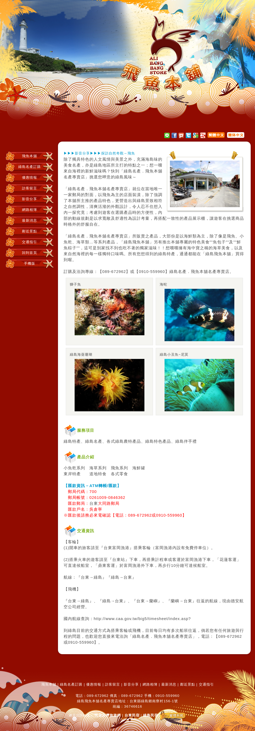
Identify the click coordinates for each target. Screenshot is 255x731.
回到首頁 (29, 253)
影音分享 (29, 199)
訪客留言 (29, 188)
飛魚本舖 (29, 156)
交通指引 (29, 242)
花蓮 (224, 559)
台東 (93, 503)
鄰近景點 (29, 231)
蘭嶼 (153, 601)
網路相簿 (29, 210)
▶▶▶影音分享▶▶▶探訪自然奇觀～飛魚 (99, 153)
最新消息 (29, 220)
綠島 (98, 165)
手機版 (29, 263)
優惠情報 (29, 177)
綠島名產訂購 (29, 167)
